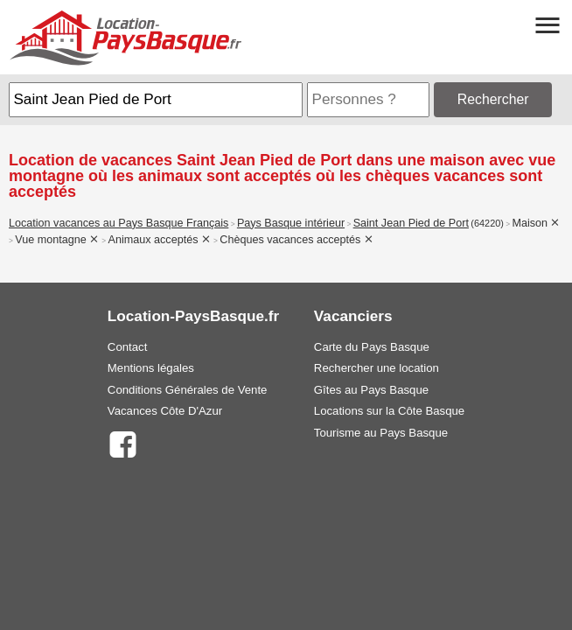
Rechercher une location (376, 367)
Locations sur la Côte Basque (389, 410)
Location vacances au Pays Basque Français (118, 223)
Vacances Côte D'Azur (165, 410)
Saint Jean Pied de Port (411, 223)
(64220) (487, 223)
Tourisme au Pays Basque (381, 432)
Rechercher (493, 99)
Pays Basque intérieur (291, 223)
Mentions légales (151, 367)
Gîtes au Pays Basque (371, 389)
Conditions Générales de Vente (188, 389)
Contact (127, 347)
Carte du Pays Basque (371, 347)
